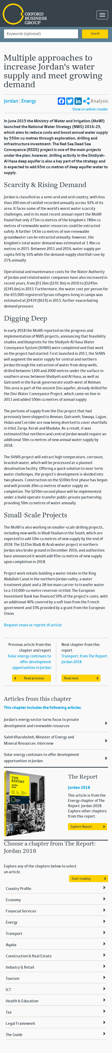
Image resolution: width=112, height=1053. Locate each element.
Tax (8, 1012)
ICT (8, 990)
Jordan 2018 (79, 788)
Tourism (12, 979)
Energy (28, 101)
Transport (14, 934)
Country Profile (18, 889)
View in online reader (90, 109)
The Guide (14, 1035)
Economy (13, 900)
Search (95, 33)
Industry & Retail (20, 967)
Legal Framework (20, 1024)
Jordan (11, 101)
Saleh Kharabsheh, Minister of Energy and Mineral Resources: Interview (39, 740)
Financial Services (21, 911)
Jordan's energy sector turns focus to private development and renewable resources (41, 723)
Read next (71, 678)
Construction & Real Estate (29, 956)
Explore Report (81, 827)
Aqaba (11, 945)
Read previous (34, 678)
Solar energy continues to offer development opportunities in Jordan (29, 662)
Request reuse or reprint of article (33, 625)
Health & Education (22, 1001)
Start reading (81, 879)
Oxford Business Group (29, 14)
